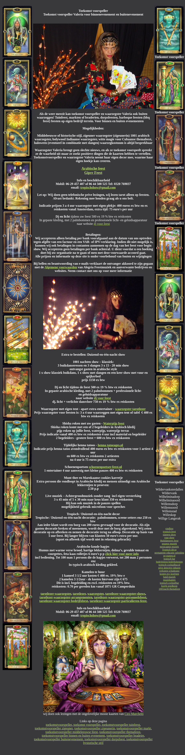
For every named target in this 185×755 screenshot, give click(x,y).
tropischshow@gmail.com (98, 187)
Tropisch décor (169, 549)
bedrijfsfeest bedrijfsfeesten (169, 561)
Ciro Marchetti (134, 714)
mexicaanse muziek (169, 546)
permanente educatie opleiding (169, 552)
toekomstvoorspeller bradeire (125, 735)
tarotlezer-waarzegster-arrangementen (66, 597)
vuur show (169, 537)
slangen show (169, 534)
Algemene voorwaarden (60, 267)
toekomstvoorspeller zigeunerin (94, 728)
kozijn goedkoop (169, 586)
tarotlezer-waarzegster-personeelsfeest (120, 597)
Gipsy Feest (93, 173)
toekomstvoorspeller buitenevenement (58, 739)
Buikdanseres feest (169, 540)
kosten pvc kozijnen (169, 573)
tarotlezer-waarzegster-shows (125, 593)
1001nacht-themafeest (169, 589)
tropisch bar (169, 558)
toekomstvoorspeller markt (134, 728)
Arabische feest (93, 168)
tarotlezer (79, 593)
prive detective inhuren (169, 567)
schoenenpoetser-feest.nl (105, 467)
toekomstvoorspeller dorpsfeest (104, 739)
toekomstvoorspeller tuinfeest (120, 724)
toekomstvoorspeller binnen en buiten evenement (73, 735)
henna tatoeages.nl (110, 445)
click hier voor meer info (122, 554)
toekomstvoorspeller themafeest (119, 732)
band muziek (169, 576)
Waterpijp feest (113, 423)
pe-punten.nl (169, 555)
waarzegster (95, 593)
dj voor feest (102, 223)
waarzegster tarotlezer (130, 409)
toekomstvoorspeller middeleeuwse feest (72, 732)
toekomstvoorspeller (59, 724)
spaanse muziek (169, 543)
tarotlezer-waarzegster (56, 593)
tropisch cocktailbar (169, 582)
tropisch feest (169, 531)
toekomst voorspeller (86, 724)
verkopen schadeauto (169, 570)
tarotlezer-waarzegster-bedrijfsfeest (63, 601)
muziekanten (169, 579)
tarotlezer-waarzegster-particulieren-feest (118, 601)
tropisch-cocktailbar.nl (169, 564)
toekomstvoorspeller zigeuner (54, 728)
